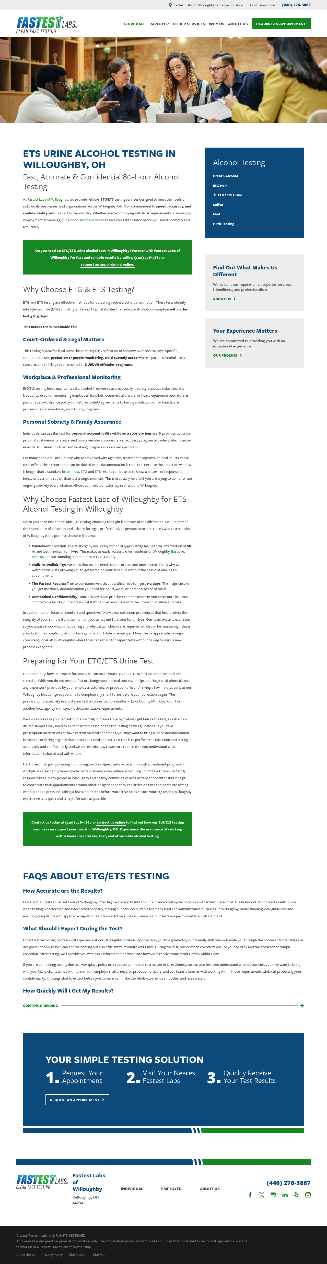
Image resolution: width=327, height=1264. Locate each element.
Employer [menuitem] (158, 24)
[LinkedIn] (285, 1194)
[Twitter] (261, 1194)
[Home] (46, 23)
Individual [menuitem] (133, 24)
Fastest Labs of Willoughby (47, 199)
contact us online (111, 822)
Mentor (37, 556)
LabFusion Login (262, 5)
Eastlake (177, 551)
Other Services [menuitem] (189, 24)
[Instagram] (308, 1194)
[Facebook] (250, 1194)
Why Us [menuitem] (216, 24)
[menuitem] (254, 176)
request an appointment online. (107, 264)
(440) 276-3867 (296, 5)
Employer (171, 1188)
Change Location (230, 5)
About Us (224, 299)
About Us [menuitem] (238, 24)
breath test (70, 471)
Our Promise (227, 355)
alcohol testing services (86, 220)
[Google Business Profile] (273, 1194)
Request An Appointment (281, 23)
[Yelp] (296, 1194)
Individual (132, 1188)
